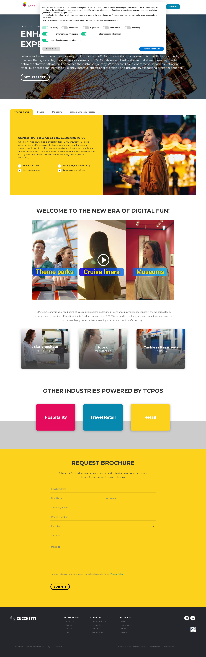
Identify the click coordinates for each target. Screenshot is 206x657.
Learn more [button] (51, 49)
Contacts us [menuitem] (97, 632)
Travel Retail (103, 417)
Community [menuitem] (126, 625)
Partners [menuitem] (96, 629)
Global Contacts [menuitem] (99, 621)
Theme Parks (21, 112)
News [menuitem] (123, 629)
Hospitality (56, 417)
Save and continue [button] (151, 49)
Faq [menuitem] (67, 632)
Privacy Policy (116, 574)
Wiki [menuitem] (123, 621)
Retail (150, 417)
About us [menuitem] (70, 621)
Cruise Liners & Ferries (82, 112)
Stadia (40, 112)
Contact (173, 6)
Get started (35, 77)
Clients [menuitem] (69, 625)
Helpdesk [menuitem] (96, 625)
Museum (57, 112)
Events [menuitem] (124, 632)
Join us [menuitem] (69, 629)
